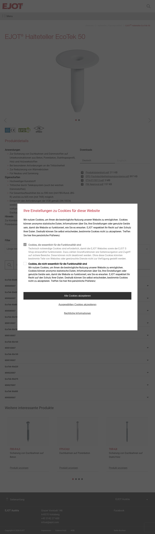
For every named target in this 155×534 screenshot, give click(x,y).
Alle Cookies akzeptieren (77, 295)
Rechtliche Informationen (77, 313)
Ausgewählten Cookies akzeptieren (77, 304)
